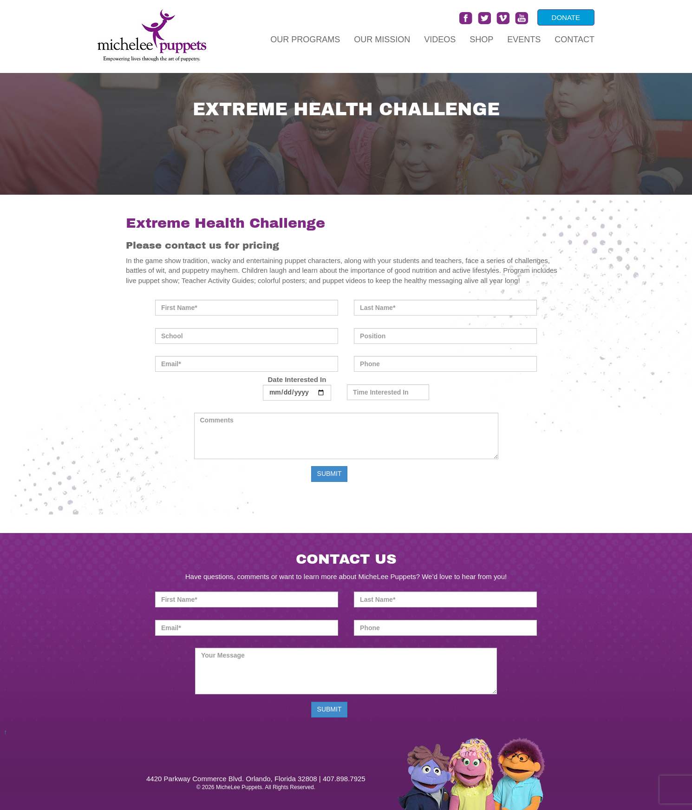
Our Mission (382, 39)
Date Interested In (297, 387)
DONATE (566, 17)
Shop (481, 39)
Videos (440, 39)
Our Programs (305, 39)
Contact (574, 39)
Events (524, 39)
